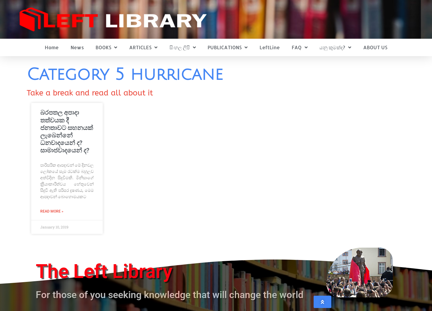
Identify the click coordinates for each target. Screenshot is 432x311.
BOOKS (106, 47)
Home (52, 47)
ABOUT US (375, 47)
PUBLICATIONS (228, 47)
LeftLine (270, 47)
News (77, 47)
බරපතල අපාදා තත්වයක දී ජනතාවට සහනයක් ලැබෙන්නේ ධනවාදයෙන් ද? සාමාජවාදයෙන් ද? (66, 131)
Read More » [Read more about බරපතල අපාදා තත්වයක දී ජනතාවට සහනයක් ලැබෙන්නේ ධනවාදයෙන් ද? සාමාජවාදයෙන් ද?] (51, 211)
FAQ (300, 47)
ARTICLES (143, 47)
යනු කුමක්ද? (335, 47)
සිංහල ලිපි (182, 47)
